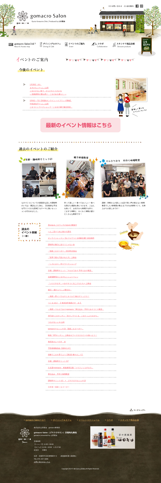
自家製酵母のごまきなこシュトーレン (63, 277)
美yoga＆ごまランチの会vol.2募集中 (62, 225)
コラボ (110, 420)
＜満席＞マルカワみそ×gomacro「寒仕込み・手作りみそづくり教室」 (76, 309)
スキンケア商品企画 (129, 420)
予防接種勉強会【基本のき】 (59, 348)
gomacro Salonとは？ (36, 420)
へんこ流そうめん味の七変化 (59, 232)
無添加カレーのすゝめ (57, 342)
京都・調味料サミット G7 (58, 361)
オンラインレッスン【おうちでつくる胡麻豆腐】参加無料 (71, 238)
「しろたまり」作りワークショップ (62, 264)
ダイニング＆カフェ (62, 420)
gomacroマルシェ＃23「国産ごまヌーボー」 (66, 329)
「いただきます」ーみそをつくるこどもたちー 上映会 (69, 283)
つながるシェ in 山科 (56, 322)
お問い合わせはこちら (42, 462)
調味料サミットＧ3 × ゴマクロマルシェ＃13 (67, 381)
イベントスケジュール (89, 420)
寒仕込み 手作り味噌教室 (58, 374)
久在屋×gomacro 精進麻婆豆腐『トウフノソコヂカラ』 (70, 368)
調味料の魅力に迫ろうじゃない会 (61, 245)
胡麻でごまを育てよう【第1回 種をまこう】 (65, 355)
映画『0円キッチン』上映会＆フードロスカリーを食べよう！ (72, 335)
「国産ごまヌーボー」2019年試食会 (62, 251)
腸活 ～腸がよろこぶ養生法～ (60, 290)
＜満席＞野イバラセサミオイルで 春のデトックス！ (68, 296)
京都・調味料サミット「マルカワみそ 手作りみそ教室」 (70, 271)
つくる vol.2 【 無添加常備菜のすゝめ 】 (65, 303)
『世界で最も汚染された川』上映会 (62, 257)
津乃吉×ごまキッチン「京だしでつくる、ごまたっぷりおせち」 (73, 316)
